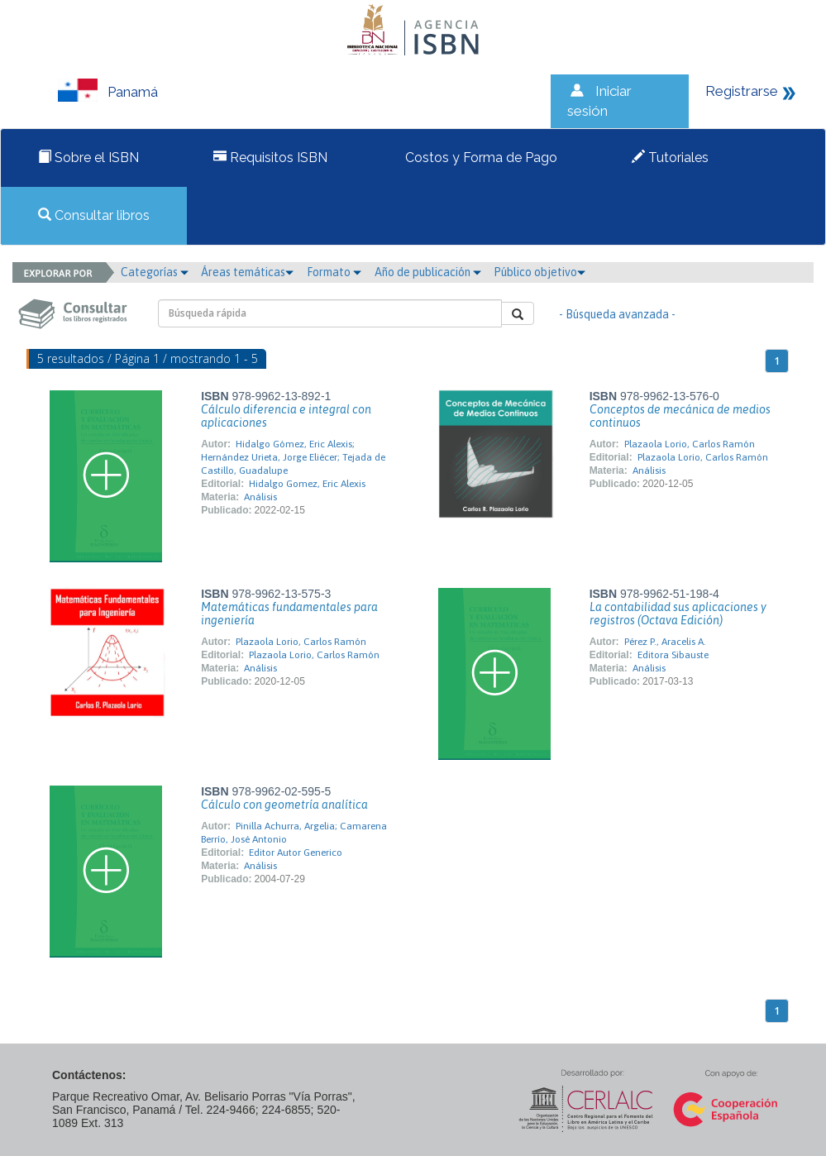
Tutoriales (670, 157)
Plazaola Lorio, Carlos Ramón (689, 444)
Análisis (260, 497)
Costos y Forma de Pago (479, 157)
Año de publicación (428, 272)
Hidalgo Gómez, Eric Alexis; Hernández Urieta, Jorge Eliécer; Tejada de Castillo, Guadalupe (293, 457)
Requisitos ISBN (270, 157)
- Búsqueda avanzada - (617, 314)
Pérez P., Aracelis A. (665, 641)
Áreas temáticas (247, 272)
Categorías (155, 272)
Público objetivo (539, 272)
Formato (334, 272)
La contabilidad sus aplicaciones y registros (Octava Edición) (678, 613)
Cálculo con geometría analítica (284, 804)
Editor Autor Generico (295, 852)
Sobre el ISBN (88, 157)
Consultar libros (94, 215)
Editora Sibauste (673, 655)
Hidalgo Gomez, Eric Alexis (307, 484)
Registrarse (741, 91)
